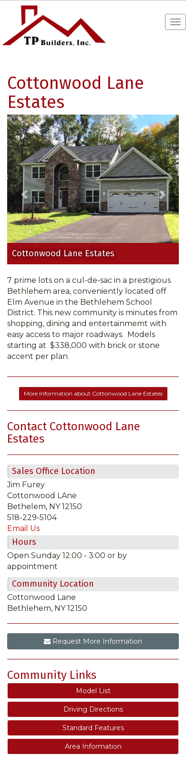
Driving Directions (93, 709)
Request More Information (93, 641)
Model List (93, 690)
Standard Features (93, 728)
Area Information (93, 746)
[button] (24, 189)
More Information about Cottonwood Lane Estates (93, 393)
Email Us (23, 528)
